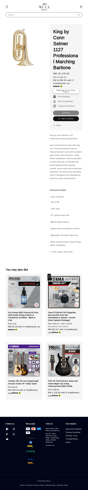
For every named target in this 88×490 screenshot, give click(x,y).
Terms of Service (26, 485)
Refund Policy (51, 485)
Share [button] (57, 125)
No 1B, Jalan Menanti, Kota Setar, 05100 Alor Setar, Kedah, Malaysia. (52, 438)
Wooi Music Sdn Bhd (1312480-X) (52, 429)
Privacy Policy (39, 485)
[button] (6, 6)
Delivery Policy (62, 485)
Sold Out (66, 113)
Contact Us (50, 445)
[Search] (78, 14)
